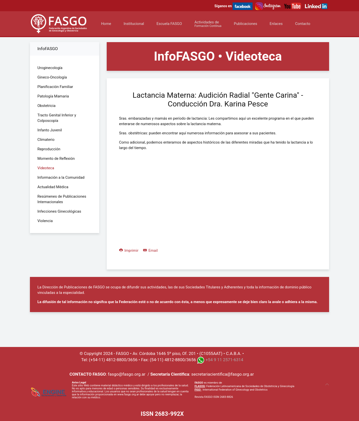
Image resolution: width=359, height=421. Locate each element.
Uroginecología (49, 68)
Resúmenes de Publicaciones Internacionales (61, 199)
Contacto (302, 23)
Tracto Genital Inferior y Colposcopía (56, 118)
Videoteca (45, 168)
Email (150, 250)
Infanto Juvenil (49, 130)
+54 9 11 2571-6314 (224, 359)
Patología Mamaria (53, 96)
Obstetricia (46, 105)
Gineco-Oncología (52, 77)
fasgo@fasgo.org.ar (126, 374)
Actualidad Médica (52, 187)
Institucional (134, 23)
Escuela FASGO (169, 23)
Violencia (45, 221)
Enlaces (275, 23)
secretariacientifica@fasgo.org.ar (222, 374)
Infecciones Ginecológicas (59, 211)
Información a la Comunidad (61, 177)
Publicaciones (245, 23)
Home (106, 23)
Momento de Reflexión (56, 158)
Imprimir (129, 250)
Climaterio (46, 139)
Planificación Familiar (55, 86)
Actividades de (207, 24)
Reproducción (48, 149)
